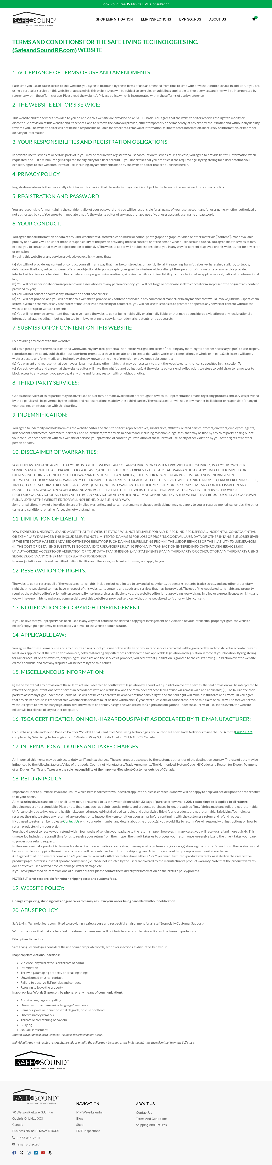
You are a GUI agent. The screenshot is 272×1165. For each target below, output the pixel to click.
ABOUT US (217, 19)
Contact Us (71, 821)
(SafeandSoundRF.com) (44, 50)
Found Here (244, 732)
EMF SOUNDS (190, 19)
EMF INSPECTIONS (156, 19)
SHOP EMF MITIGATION (114, 19)
